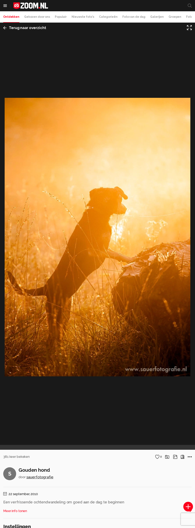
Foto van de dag (133, 16)
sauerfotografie (39, 477)
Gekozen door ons (37, 16)
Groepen (175, 16)
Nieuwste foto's (83, 16)
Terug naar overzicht (24, 28)
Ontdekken (11, 16)
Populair (61, 16)
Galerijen (157, 16)
